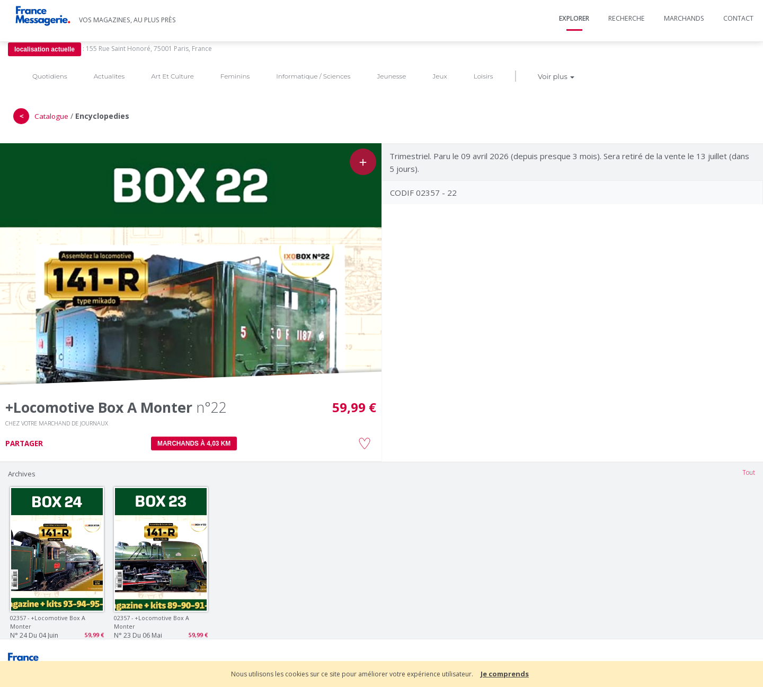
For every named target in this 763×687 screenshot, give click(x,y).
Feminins (235, 76)
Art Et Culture (172, 76)
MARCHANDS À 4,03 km (193, 443)
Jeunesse (391, 76)
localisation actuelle (44, 49)
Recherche (626, 18)
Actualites (109, 76)
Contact (738, 18)
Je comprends (505, 674)
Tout (748, 472)
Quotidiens (49, 76)
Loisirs (483, 76)
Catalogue (51, 116)
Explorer (574, 18)
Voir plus (556, 76)
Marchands (684, 18)
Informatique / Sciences (313, 76)
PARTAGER (24, 443)
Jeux (439, 76)
